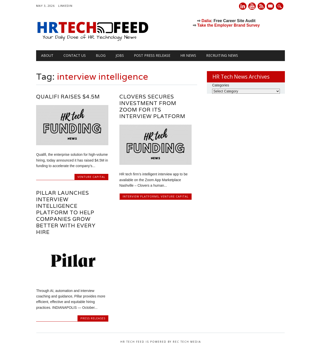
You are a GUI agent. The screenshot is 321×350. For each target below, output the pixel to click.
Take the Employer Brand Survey (228, 25)
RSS (261, 6)
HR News (188, 55)
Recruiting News (222, 55)
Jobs (120, 55)
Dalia (206, 21)
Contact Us (74, 55)
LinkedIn (65, 6)
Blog (101, 55)
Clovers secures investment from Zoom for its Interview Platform (152, 106)
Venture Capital (91, 177)
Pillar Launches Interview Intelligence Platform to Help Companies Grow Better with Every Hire (66, 212)
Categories (220, 85)
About (47, 55)
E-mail (271, 6)
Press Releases (93, 318)
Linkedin (243, 6)
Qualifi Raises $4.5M (68, 96)
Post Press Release (152, 55)
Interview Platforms (141, 196)
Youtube (252, 6)
